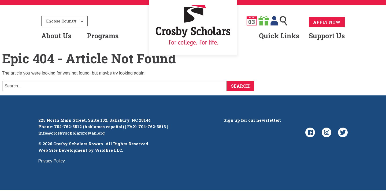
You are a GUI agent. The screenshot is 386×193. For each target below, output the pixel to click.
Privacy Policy (51, 161)
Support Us (327, 35)
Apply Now (326, 22)
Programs (102, 35)
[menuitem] (193, 36)
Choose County (61, 21)
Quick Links (279, 35)
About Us (56, 35)
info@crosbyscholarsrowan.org (71, 133)
